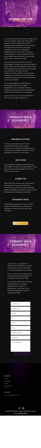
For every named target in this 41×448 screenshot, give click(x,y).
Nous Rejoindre (8, 385)
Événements (7, 381)
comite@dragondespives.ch (12, 395)
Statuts (6, 383)
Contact (6, 387)
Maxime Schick (23, 413)
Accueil (6, 379)
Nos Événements (20, 223)
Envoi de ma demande (22, 353)
